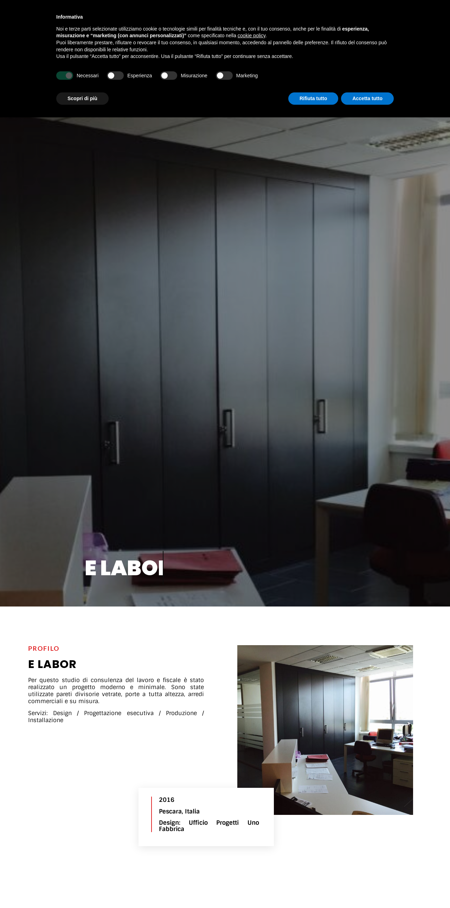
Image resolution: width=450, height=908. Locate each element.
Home (122, 12)
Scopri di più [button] (82, 888)
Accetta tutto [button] (367, 888)
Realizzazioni (225, 13)
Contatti (322, 12)
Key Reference (277, 12)
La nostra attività (167, 12)
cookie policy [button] (251, 826)
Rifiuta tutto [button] (313, 888)
